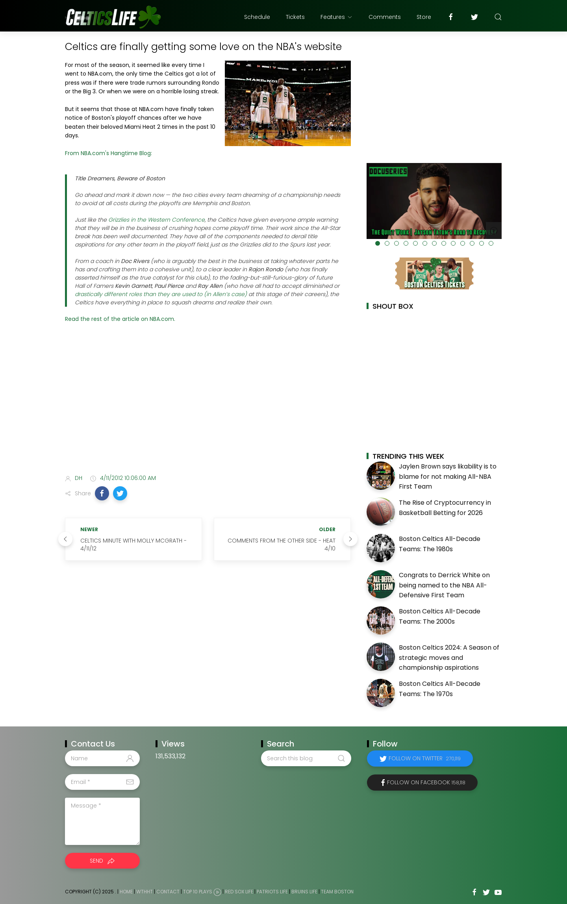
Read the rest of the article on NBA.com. (120, 319)
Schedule (257, 17)
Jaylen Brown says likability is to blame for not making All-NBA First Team (448, 476)
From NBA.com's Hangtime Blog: (108, 153)
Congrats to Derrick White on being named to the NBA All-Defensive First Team (444, 585)
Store (424, 17)
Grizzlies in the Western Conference (156, 220)
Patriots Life (272, 891)
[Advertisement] (208, 406)
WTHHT (144, 891)
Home (126, 891)
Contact (168, 891)
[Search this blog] (306, 758)
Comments (385, 17)
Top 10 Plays (197, 891)
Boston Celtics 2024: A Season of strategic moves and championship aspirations (449, 657)
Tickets (295, 17)
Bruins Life (304, 891)
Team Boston (337, 891)
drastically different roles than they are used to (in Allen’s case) (161, 294)
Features (337, 17)
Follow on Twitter (425, 758)
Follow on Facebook (426, 782)
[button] (102, 493)
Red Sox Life (239, 891)
